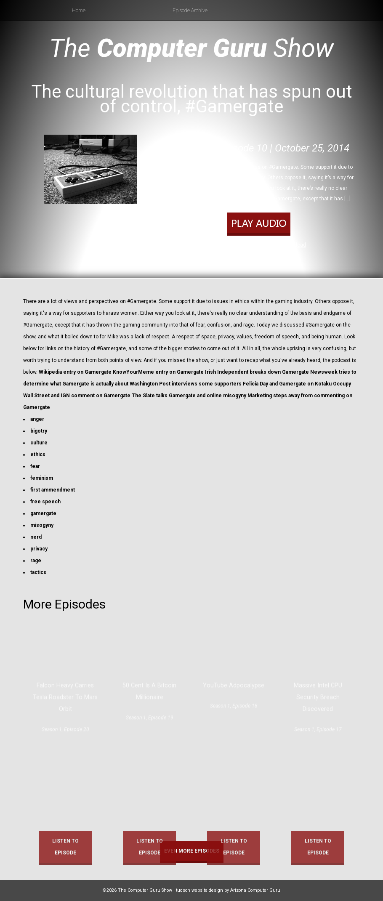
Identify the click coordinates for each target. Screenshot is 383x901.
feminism (41, 478)
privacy (39, 549)
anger (37, 419)
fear (35, 466)
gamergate (43, 513)
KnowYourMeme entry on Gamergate (158, 372)
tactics (38, 572)
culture (39, 443)
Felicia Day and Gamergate (274, 384)
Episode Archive (190, 10)
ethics (37, 454)
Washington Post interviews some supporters (186, 384)
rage (35, 560)
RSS (291, 256)
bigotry (38, 431)
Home (78, 10)
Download (294, 245)
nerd (36, 537)
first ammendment (52, 490)
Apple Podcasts (265, 256)
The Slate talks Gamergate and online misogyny (189, 396)
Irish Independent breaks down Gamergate (257, 372)
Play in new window (256, 245)
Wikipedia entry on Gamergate (75, 372)
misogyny (41, 525)
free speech (45, 502)
